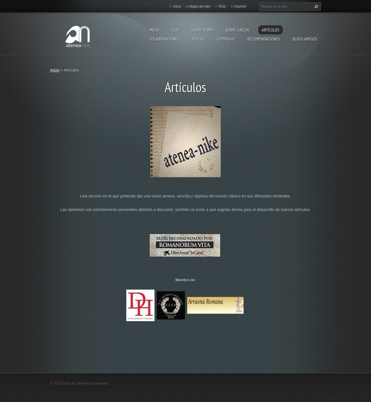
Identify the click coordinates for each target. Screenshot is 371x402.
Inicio (154, 30)
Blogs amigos (305, 39)
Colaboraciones (164, 39)
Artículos (270, 30)
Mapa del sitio (199, 6)
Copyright (226, 39)
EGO (175, 30)
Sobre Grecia (237, 30)
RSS (222, 6)
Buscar (315, 6)
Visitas (198, 39)
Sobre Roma (202, 30)
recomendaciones (264, 39)
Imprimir (240, 6)
